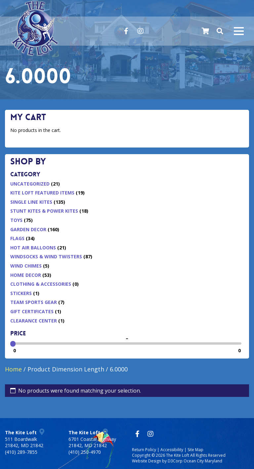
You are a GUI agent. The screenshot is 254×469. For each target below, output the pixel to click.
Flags (17, 238)
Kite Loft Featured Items (42, 193)
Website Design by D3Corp (157, 461)
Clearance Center (33, 321)
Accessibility (171, 449)
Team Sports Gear (33, 302)
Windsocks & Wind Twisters (46, 256)
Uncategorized (30, 184)
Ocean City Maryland (203, 461)
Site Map (195, 449)
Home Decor (25, 275)
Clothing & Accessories (40, 284)
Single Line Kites (31, 202)
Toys (16, 220)
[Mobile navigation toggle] (239, 31)
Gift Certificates (32, 311)
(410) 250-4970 (84, 452)
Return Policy (144, 449)
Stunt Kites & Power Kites (44, 211)
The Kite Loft (177, 455)
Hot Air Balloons (33, 247)
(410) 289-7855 (21, 452)
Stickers (21, 293)
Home (13, 369)
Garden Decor (28, 229)
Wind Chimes (26, 266)
